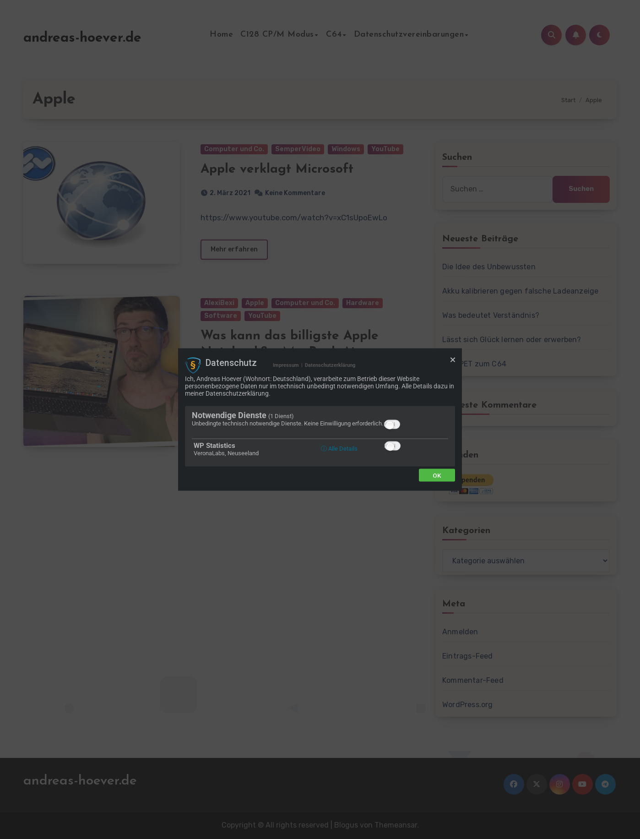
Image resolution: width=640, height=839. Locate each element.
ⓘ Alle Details (339, 448)
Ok (437, 475)
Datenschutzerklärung (330, 365)
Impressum (286, 365)
